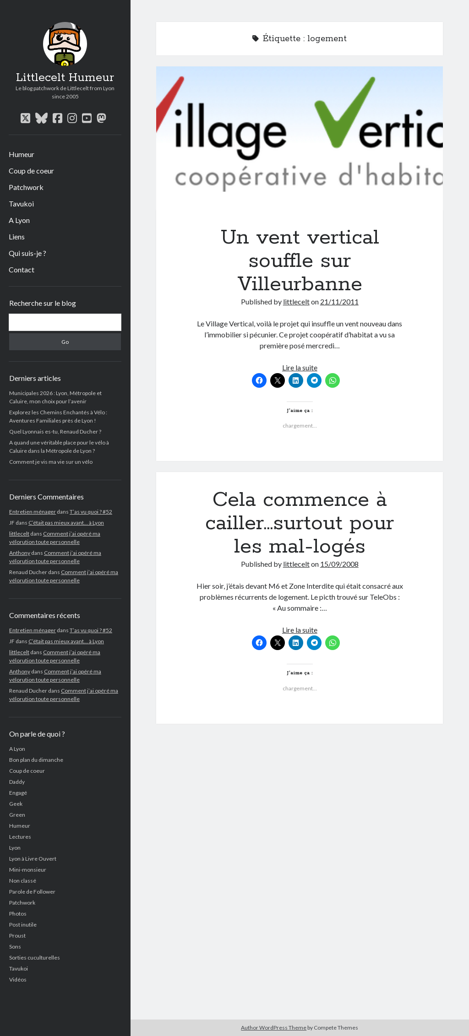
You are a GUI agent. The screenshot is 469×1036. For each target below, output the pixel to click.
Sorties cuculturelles (34, 957)
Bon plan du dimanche (36, 759)
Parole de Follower (32, 891)
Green (17, 814)
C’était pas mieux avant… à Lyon (66, 522)
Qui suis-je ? (27, 253)
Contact (21, 269)
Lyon (15, 847)
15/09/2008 (339, 563)
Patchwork (26, 187)
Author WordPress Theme (273, 1027)
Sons (15, 946)
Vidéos (18, 979)
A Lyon (19, 220)
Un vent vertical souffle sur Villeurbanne (299, 138)
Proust (17, 935)
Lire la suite (299, 367)
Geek (15, 803)
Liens (17, 236)
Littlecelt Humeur (65, 78)
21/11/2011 (339, 301)
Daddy (17, 781)
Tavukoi (21, 203)
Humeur (21, 154)
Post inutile (23, 924)
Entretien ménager (32, 511)
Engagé (18, 792)
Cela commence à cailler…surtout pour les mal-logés (299, 523)
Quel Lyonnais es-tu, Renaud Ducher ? (55, 431)
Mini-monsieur (27, 869)
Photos (18, 913)
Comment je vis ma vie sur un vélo (51, 461)
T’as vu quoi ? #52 (91, 511)
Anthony (19, 552)
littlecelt (19, 533)
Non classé (22, 880)
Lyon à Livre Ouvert (32, 858)
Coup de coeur (31, 170)
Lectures (20, 836)
